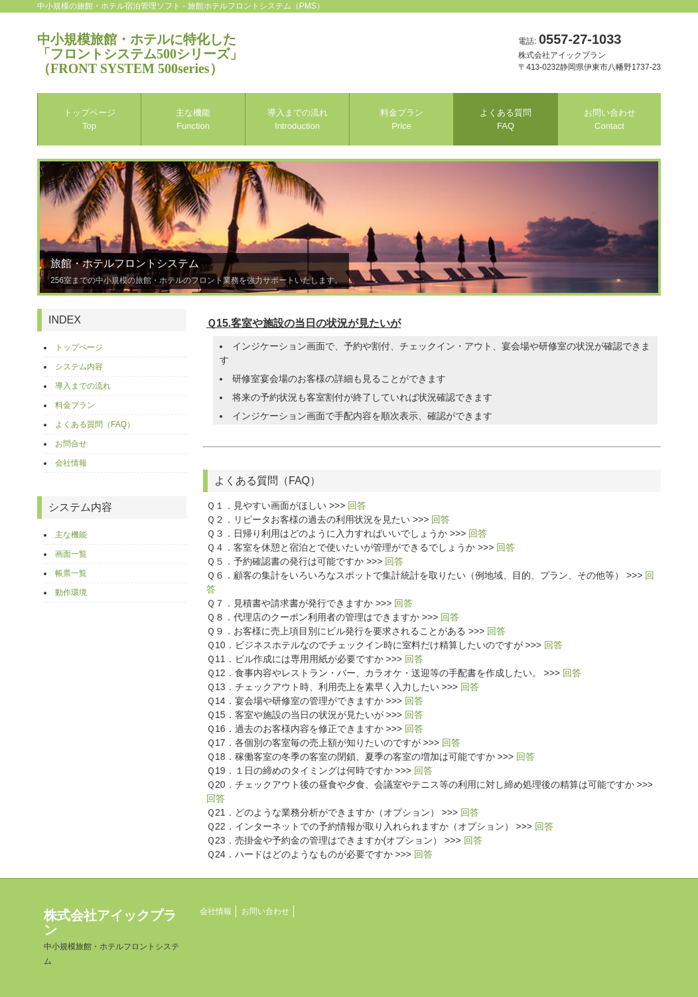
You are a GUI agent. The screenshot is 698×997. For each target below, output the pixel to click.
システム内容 (79, 366)
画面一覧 (71, 554)
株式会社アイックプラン (111, 937)
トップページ (89, 119)
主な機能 (193, 119)
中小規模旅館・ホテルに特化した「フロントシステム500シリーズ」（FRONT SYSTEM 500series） (140, 54)
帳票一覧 (71, 573)
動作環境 (71, 592)
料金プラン (401, 119)
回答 (357, 505)
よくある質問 (505, 119)
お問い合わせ (610, 119)
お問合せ (71, 443)
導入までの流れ (297, 119)
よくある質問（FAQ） (95, 424)
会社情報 (71, 463)
